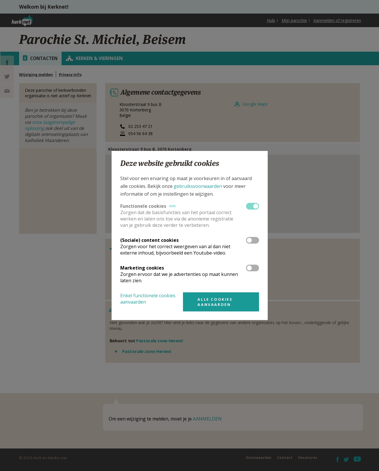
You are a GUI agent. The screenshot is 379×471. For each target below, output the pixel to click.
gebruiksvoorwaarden (198, 186)
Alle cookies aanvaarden (214, 302)
